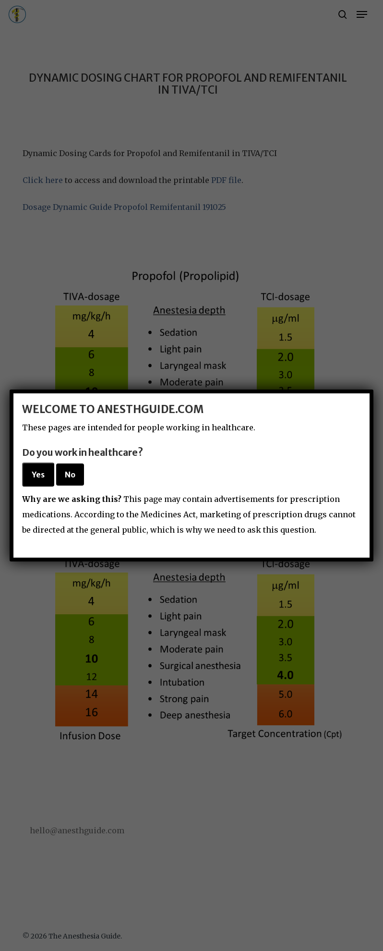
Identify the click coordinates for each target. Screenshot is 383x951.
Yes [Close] (38, 474)
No (70, 474)
